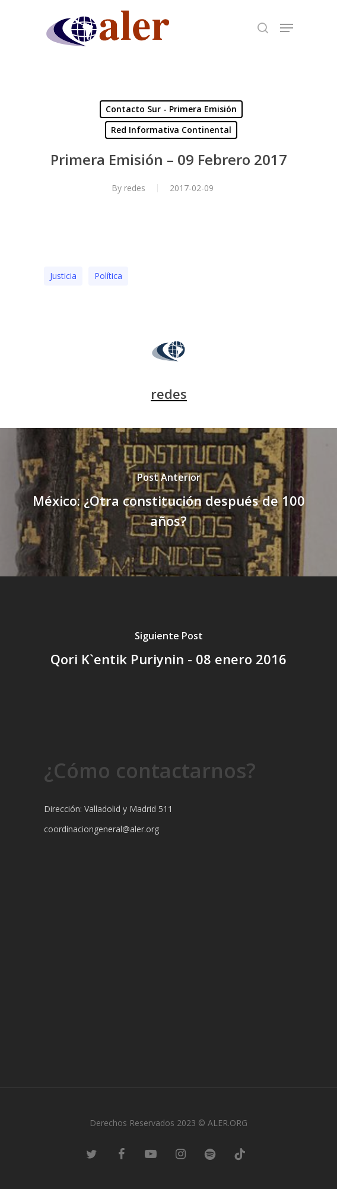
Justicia (63, 275)
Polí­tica (108, 275)
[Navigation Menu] (286, 28)
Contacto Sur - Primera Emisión (171, 109)
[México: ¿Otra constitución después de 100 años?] (168, 502)
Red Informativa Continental (171, 129)
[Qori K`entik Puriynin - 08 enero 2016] (168, 650)
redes (134, 188)
